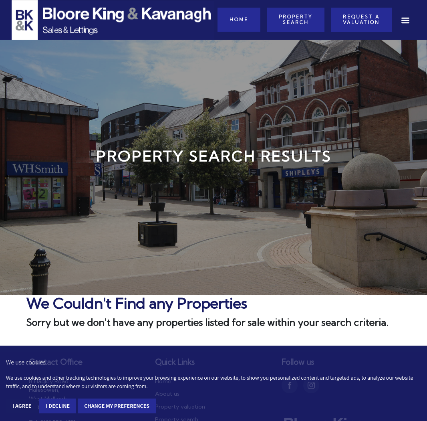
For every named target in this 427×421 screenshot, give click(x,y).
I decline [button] (58, 405)
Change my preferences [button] (116, 405)
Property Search (295, 19)
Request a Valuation (361, 19)
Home (239, 19)
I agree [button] (21, 405)
